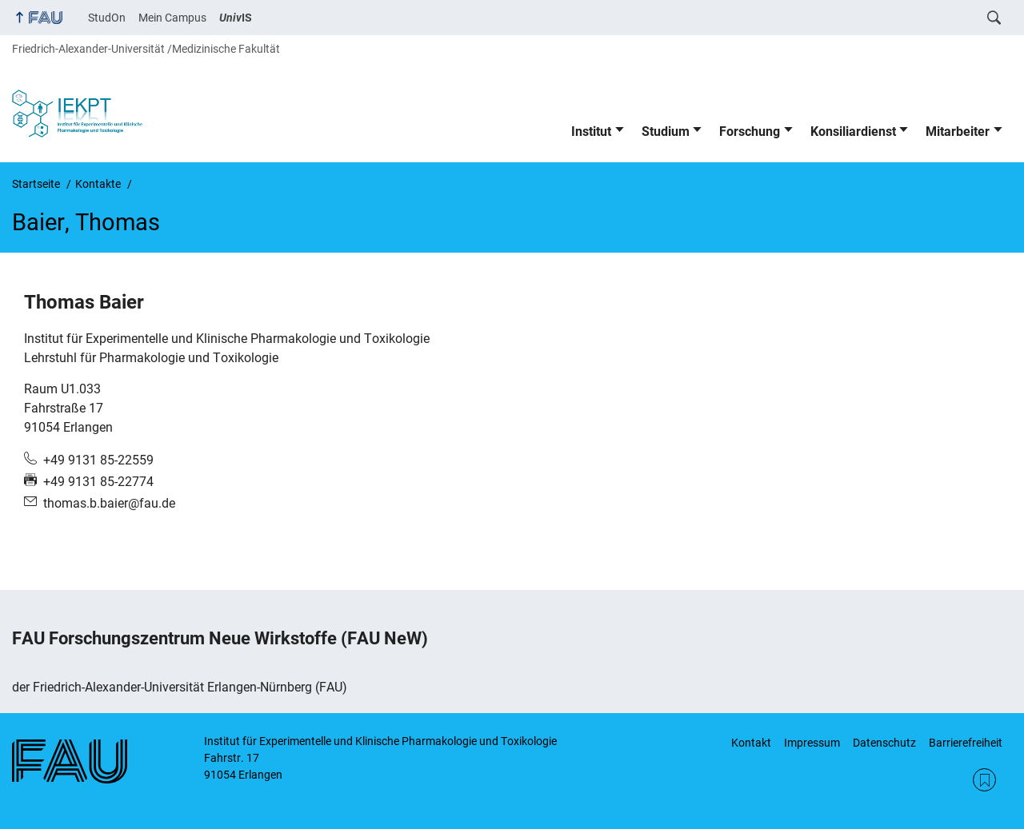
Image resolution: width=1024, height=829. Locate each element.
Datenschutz (884, 742)
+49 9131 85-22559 (98, 460)
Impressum (812, 742)
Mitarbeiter (958, 131)
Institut (591, 131)
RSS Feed (984, 779)
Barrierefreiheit (965, 742)
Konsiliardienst (853, 131)
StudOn (107, 17)
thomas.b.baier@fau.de (109, 503)
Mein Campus (172, 17)
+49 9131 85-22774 (98, 481)
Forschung (749, 131)
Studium (666, 131)
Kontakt (751, 742)
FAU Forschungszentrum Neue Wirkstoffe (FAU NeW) (220, 638)
